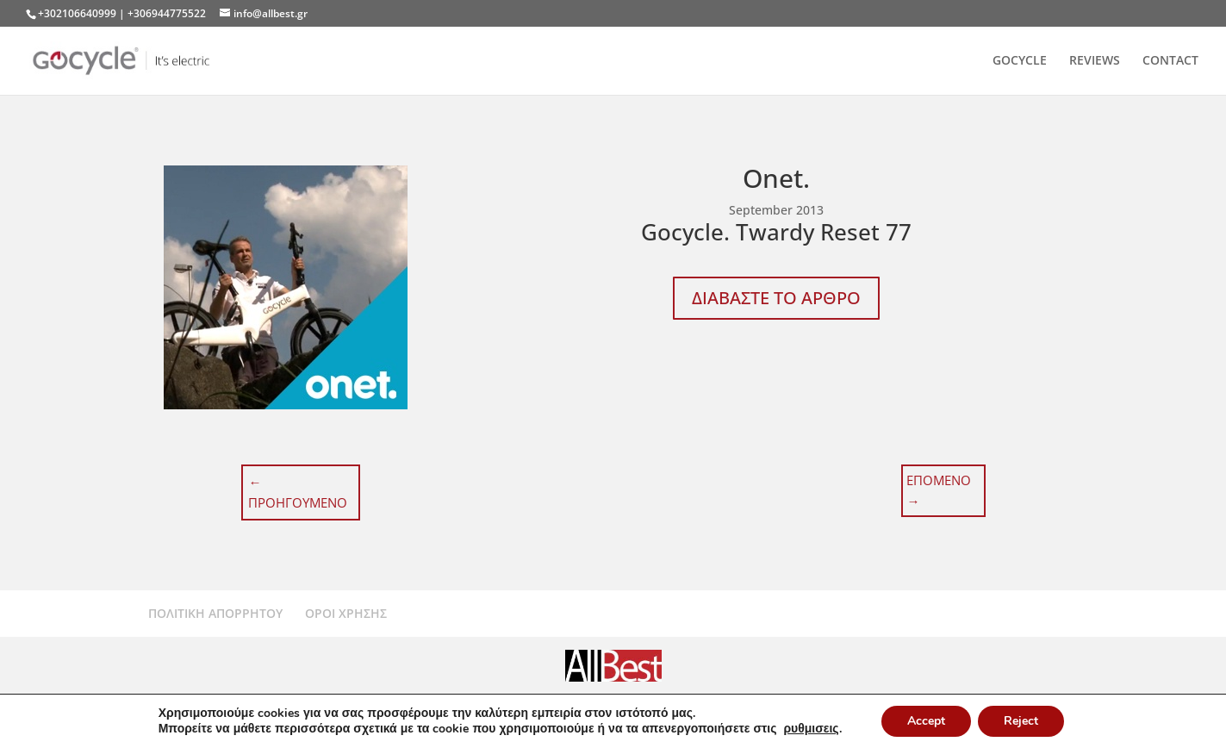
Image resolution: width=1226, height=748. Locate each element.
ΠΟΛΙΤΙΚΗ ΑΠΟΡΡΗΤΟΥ (215, 613)
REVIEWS (1094, 61)
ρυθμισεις (810, 729)
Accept (926, 721)
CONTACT (1170, 61)
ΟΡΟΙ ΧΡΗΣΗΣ (346, 613)
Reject (1021, 721)
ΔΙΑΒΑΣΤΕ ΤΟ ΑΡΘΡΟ (776, 297)
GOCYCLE (1020, 61)
